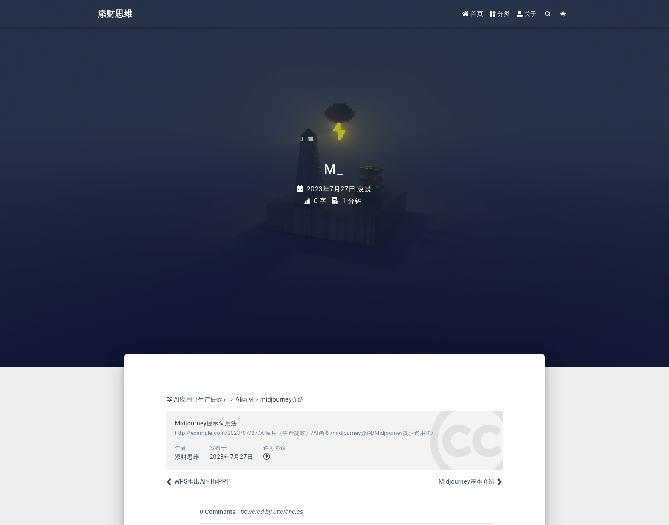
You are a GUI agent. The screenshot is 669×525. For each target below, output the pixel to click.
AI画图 (245, 399)
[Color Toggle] (563, 14)
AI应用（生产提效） (201, 399)
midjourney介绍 (282, 399)
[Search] (548, 14)
